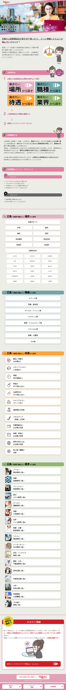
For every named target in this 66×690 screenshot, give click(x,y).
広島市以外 (33, 251)
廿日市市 (32, 256)
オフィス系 (33, 298)
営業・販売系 (33, 304)
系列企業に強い (19, 571)
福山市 (50, 266)
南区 (18, 233)
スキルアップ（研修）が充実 (19, 418)
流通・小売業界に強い (19, 512)
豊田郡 (32, 281)
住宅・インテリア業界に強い (19, 554)
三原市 (15, 266)
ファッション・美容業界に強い (19, 488)
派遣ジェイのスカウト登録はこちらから (23, 664)
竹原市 (50, 261)
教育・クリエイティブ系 (33, 323)
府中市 (15, 271)
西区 (46, 233)
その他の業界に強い (17, 604)
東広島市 (32, 261)
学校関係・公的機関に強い (19, 595)
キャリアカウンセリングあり (19, 402)
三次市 (50, 271)
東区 (46, 228)
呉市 (15, 261)
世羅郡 (15, 281)
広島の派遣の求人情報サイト (33, 677)
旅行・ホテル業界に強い (19, 496)
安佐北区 (46, 239)
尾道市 (32, 266)
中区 (18, 228)
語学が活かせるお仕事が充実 (19, 443)
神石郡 (50, 276)
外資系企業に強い (19, 579)
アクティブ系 (33, 317)
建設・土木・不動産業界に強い (19, 562)
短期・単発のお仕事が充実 (18, 435)
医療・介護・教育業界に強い (19, 529)
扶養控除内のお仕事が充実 (18, 426)
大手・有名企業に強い (19, 587)
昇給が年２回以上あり (19, 385)
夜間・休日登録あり (18, 377)
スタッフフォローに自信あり (19, 368)
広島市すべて (33, 222)
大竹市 (15, 256)
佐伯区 (46, 245)
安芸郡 (32, 276)
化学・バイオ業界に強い (19, 521)
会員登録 (53, 686)
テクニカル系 (33, 329)
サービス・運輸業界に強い (19, 504)
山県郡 (50, 281)
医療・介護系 (33, 335)
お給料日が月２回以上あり (19, 393)
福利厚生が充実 (19, 410)
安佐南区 (19, 239)
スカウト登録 (32, 686)
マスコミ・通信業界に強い (19, 537)
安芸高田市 (15, 276)
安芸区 (18, 245)
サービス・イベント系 (33, 311)
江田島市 (49, 256)
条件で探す (11, 686)
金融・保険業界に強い (19, 479)
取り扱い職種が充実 (19, 451)
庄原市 (32, 271)
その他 (33, 341)
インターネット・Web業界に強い (19, 546)
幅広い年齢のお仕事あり (18, 360)
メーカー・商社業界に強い (19, 471)
